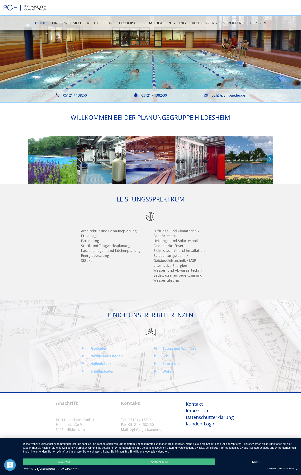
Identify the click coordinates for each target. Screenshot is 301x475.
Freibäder (98, 348)
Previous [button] (31, 159)
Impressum (198, 410)
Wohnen (170, 371)
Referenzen (204, 23)
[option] (52, 160)
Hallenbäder (100, 363)
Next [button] (270, 159)
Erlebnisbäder (102, 371)
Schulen (169, 356)
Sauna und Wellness (179, 348)
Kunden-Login (201, 423)
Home (40, 23)
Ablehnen (64, 461)
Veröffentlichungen (244, 23)
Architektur (99, 23)
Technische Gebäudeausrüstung (152, 23)
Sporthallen (173, 363)
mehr (256, 461)
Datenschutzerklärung (210, 417)
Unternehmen (66, 23)
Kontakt (194, 404)
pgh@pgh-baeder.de (228, 95)
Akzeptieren (160, 461)
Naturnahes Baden (106, 356)
